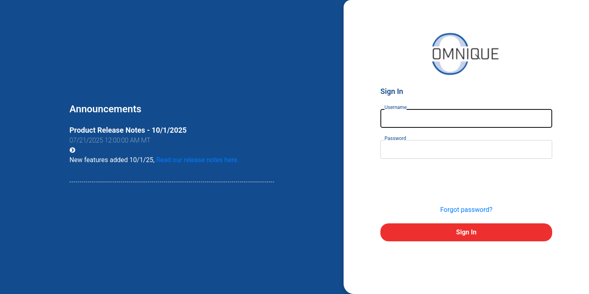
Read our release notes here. (197, 160)
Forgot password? (466, 210)
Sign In (466, 232)
